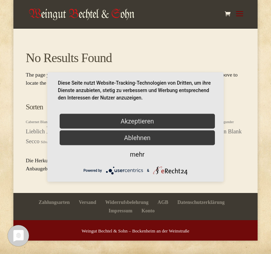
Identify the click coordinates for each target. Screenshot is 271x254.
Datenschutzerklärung (201, 202)
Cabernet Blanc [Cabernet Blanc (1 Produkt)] (37, 122)
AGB (163, 202)
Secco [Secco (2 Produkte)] (33, 141)
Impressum (120, 210)
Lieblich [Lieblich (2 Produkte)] (35, 131)
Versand (87, 202)
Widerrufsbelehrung (127, 202)
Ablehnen (137, 137)
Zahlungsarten (54, 202)
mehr (137, 154)
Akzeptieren (137, 121)
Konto (148, 210)
